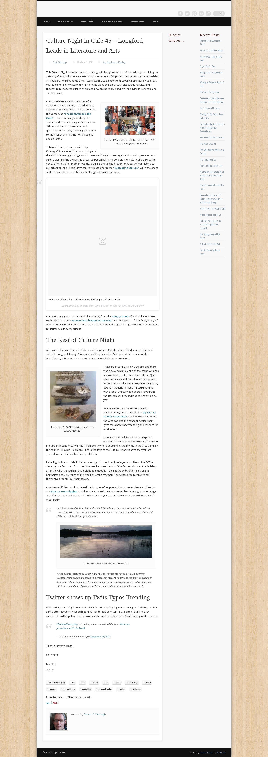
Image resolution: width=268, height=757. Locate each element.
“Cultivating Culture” (126, 167)
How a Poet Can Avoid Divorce (212, 137)
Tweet (48, 702)
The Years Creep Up (208, 159)
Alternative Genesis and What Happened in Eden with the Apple (212, 175)
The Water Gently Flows (209, 92)
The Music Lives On (208, 143)
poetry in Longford (105, 689)
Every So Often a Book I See (211, 165)
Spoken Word (137, 21)
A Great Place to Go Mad (210, 244)
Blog (155, 21)
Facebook (187, 13)
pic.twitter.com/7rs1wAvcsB (70, 628)
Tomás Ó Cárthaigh (60, 62)
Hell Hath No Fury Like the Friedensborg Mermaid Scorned (210, 224)
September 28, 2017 (100, 636)
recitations (136, 689)
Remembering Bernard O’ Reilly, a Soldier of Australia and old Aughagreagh (211, 198)
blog (83, 682)
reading (122, 689)
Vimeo (208, 13)
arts (73, 682)
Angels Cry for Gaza (208, 66)
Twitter (194, 13)
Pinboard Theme (206, 752)
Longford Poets (69, 689)
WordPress (221, 752)
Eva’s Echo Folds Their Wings (211, 50)
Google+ (215, 13)
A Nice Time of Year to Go (210, 214)
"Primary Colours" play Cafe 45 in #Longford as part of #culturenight (84, 299)
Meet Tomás (87, 21)
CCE (106, 682)
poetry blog (86, 689)
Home (47, 21)
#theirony (125, 624)
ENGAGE (148, 682)
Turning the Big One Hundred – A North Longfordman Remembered (212, 127)
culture (118, 682)
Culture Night (132, 682)
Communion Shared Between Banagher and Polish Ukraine (212, 100)
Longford (52, 689)
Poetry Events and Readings (116, 62)
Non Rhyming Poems (112, 21)
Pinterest (201, 13)
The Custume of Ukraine (210, 108)
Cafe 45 (95, 682)
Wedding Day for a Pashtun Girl (212, 208)
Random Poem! (65, 21)
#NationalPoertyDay (67, 624)
